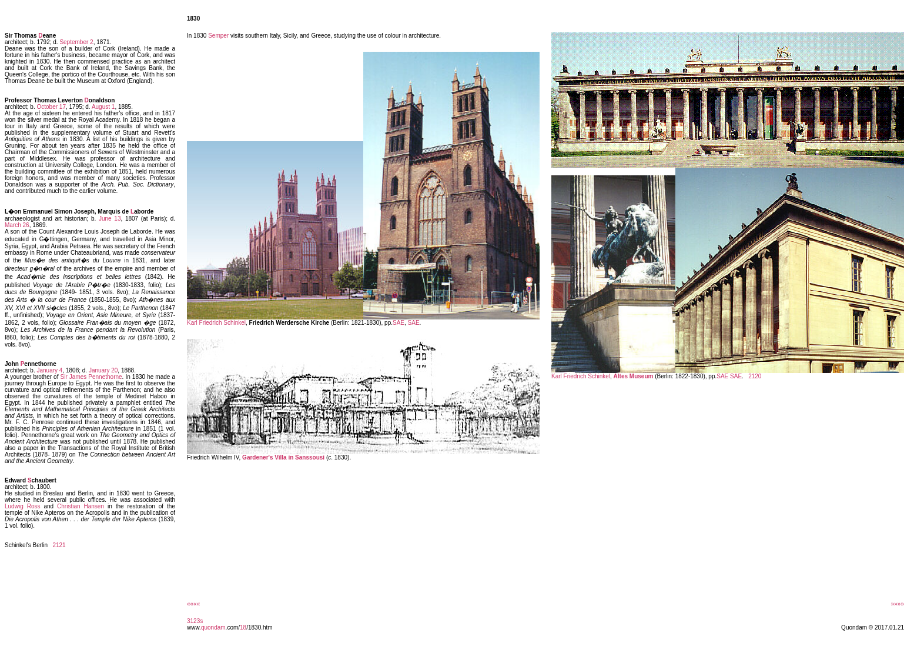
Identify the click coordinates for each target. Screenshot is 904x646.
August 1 (103, 107)
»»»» (897, 604)
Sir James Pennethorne (91, 377)
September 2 (76, 42)
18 (243, 627)
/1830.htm (259, 627)
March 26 (17, 225)
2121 (58, 545)
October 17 (50, 107)
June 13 (109, 218)
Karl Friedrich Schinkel (216, 322)
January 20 (103, 370)
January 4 (49, 370)
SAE (398, 322)
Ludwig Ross (22, 506)
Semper (218, 35)
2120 (754, 376)
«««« (193, 604)
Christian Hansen (80, 506)
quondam (213, 627)
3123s (195, 621)
